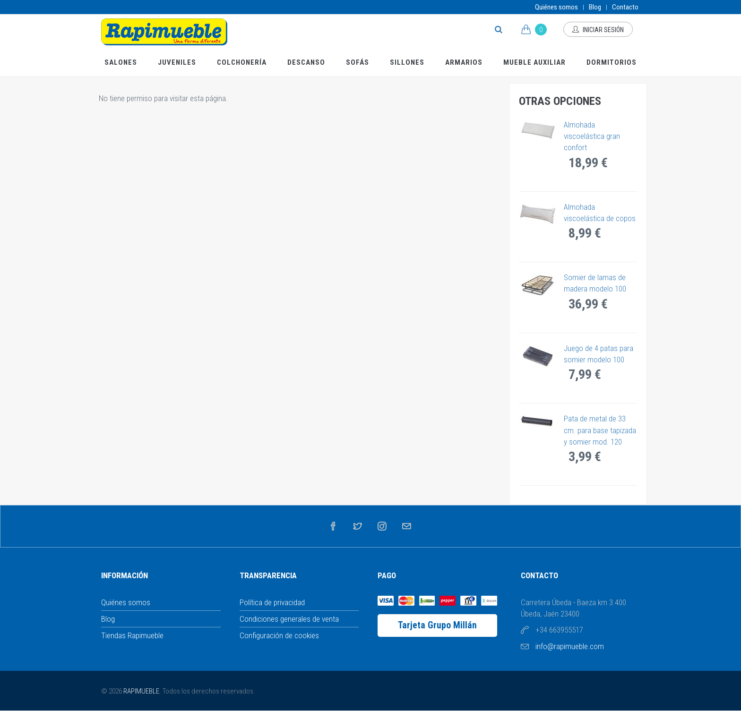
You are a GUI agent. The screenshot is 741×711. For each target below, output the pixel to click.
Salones (120, 62)
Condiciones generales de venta (289, 619)
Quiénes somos (556, 7)
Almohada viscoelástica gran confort (592, 136)
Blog (595, 7)
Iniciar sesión (598, 30)
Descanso (306, 62)
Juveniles (177, 62)
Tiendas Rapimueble (132, 635)
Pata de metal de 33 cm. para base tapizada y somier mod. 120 (600, 430)
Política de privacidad (272, 602)
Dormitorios (611, 62)
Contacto (625, 7)
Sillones (407, 62)
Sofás (357, 62)
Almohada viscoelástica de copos (600, 212)
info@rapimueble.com (569, 646)
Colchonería (242, 62)
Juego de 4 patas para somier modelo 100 (598, 353)
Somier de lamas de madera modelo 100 (595, 283)
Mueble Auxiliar (534, 62)
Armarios (464, 62)
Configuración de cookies (279, 635)
